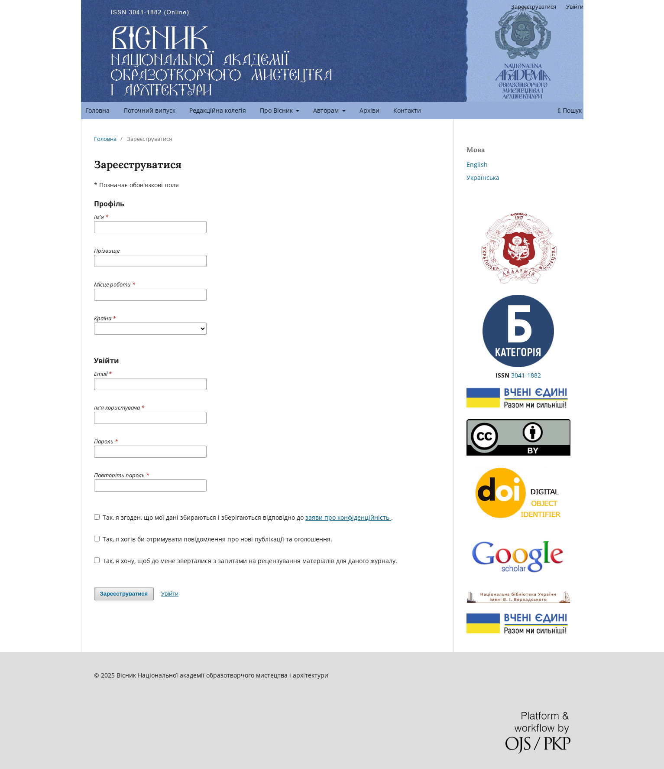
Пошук (569, 110)
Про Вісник (277, 110)
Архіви (369, 110)
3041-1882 (526, 375)
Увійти (574, 6)
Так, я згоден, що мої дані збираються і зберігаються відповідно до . (243, 517)
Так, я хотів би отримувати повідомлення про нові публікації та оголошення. (213, 539)
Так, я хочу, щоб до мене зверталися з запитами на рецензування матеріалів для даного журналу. (246, 561)
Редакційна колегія (217, 110)
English (477, 164)
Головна (97, 110)
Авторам (326, 110)
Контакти (407, 110)
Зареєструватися (533, 6)
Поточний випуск (149, 110)
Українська (482, 177)
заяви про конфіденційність (348, 517)
